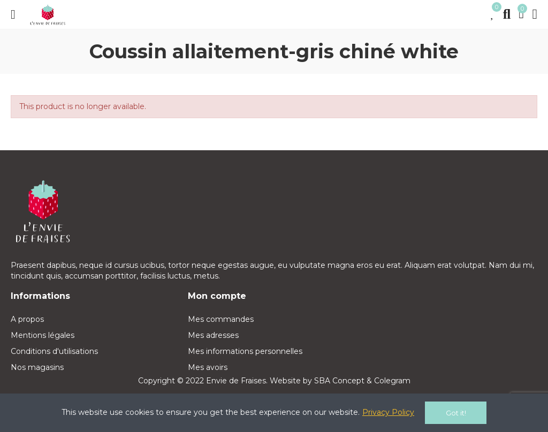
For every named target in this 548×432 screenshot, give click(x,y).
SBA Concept (339, 380)
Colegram (392, 380)
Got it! (456, 412)
